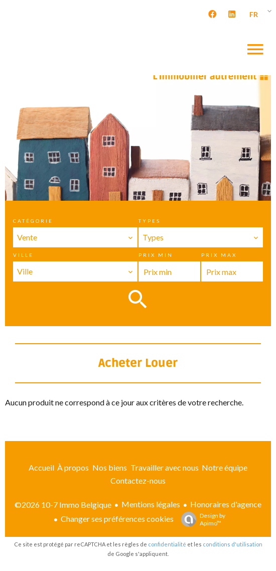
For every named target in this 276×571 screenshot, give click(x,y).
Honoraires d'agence (225, 504)
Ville (23, 255)
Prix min (156, 255)
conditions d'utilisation (232, 544)
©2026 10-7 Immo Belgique (63, 504)
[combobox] (75, 237)
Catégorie (33, 221)
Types (150, 221)
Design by (200, 519)
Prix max (219, 255)
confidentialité (167, 544)
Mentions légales (150, 504)
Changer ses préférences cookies (117, 518)
